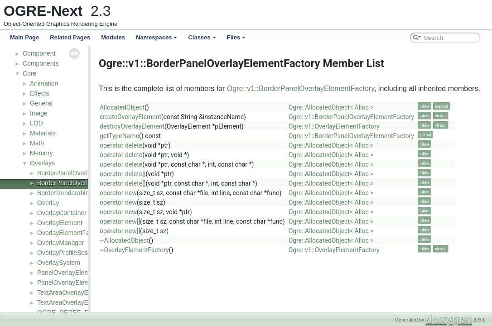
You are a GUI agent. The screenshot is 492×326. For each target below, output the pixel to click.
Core (29, 73)
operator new (147, 193)
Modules (113, 37)
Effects (39, 93)
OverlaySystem (58, 262)
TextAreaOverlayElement (72, 292)
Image (39, 113)
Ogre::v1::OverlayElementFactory (363, 126)
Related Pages (70, 37)
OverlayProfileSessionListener (79, 252)
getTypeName (149, 135)
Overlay (48, 202)
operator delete (150, 145)
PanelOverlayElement (67, 272)
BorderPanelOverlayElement (77, 173)
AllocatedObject (151, 107)
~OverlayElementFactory (163, 250)
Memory (41, 153)
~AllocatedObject (153, 240)
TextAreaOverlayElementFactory (83, 302)
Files (236, 37)
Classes (202, 37)
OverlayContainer (62, 212)
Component (39, 53)
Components (40, 63)
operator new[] (149, 221)
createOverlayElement (160, 116)
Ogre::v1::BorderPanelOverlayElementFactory (330, 88)
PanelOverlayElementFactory (78, 282)
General (41, 103)
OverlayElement (59, 222)
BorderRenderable (63, 193)
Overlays (42, 163)
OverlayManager (60, 242)
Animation (44, 83)
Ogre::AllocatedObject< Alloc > (360, 107)
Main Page (24, 37)
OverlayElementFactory (70, 232)
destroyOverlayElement (161, 126)
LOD (36, 123)
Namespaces (157, 37)
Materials (43, 133)
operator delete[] (152, 173)
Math (37, 143)
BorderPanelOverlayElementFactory (88, 183)
